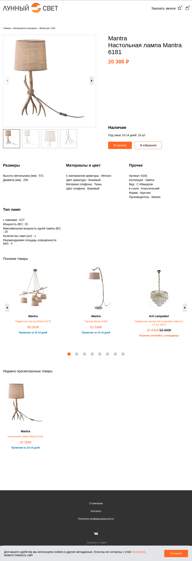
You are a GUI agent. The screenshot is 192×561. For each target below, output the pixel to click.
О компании (96, 503)
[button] (92, 81)
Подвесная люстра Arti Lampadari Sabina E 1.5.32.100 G (159, 323)
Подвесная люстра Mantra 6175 (33, 321)
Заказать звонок (163, 8)
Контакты (96, 511)
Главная (7, 28)
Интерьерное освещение (25, 28)
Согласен (176, 553)
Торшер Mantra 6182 (95, 321)
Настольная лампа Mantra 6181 (25, 436)
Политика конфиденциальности (96, 518)
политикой (138, 552)
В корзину (120, 145)
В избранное (148, 145)
